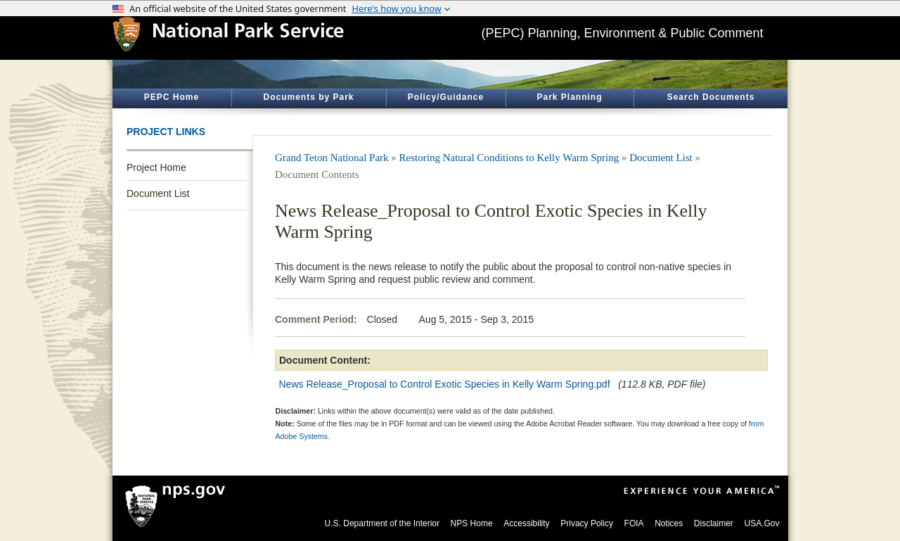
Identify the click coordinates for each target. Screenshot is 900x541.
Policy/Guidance (446, 97)
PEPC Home (171, 97)
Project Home (156, 167)
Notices (669, 523)
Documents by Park (308, 97)
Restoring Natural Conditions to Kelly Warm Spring (509, 157)
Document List (158, 193)
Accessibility (526, 523)
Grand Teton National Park (332, 157)
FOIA (634, 523)
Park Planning (569, 97)
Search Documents (711, 97)
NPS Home (472, 523)
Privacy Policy (586, 523)
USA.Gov (761, 523)
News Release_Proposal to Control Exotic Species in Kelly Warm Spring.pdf (444, 384)
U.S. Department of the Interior (382, 523)
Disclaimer (713, 523)
